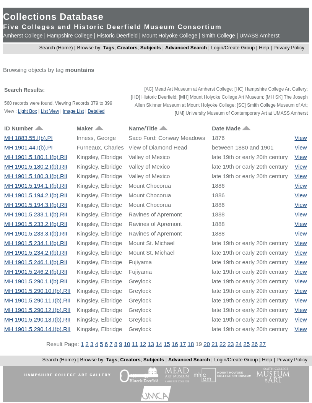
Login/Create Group (233, 47)
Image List (73, 111)
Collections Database (53, 16)
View (300, 138)
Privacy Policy (288, 47)
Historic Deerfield (117, 35)
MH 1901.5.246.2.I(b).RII (35, 271)
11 (135, 344)
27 (262, 344)
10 (127, 344)
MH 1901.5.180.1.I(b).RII (35, 157)
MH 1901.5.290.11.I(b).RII (37, 300)
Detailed (96, 111)
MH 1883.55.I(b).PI (28, 138)
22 (222, 344)
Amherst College (23, 35)
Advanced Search (186, 47)
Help (264, 47)
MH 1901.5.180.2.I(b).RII (35, 166)
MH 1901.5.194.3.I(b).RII (35, 205)
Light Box (27, 111)
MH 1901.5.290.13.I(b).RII (37, 319)
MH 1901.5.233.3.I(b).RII (35, 233)
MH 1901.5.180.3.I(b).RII (35, 176)
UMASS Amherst (259, 35)
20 (206, 344)
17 (183, 344)
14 (159, 344)
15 (167, 344)
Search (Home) (56, 47)
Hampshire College (70, 35)
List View (50, 111)
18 (191, 344)
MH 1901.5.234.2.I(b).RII (35, 252)
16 (175, 344)
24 (239, 344)
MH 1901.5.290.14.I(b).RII (37, 329)
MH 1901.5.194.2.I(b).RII (35, 195)
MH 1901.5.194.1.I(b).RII (35, 185)
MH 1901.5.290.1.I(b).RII (35, 281)
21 (214, 344)
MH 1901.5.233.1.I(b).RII (35, 214)
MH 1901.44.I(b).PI (28, 147)
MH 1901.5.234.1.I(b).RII (35, 243)
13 (151, 344)
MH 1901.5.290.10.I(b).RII (37, 291)
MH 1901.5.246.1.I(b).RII (35, 262)
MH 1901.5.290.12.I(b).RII (37, 310)
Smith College (218, 35)
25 (247, 344)
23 (230, 344)
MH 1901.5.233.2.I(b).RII (35, 224)
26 (254, 344)
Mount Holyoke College (169, 35)
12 (143, 344)
